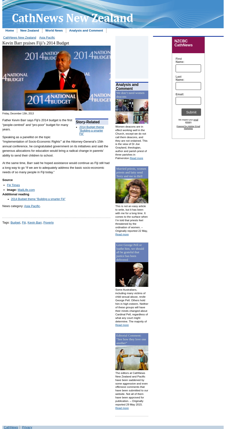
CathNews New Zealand (19, 37)
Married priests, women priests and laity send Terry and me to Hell (131, 172)
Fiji (24, 222)
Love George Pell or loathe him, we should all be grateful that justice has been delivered (130, 252)
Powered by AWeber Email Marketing (188, 127)
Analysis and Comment (86, 30)
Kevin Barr (35, 222)
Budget (15, 222)
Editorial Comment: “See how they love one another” (131, 339)
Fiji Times (13, 185)
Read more (136, 158)
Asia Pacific (47, 37)
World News (54, 30)
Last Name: (179, 78)
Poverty (48, 222)
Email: (179, 94)
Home (9, 30)
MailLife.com (26, 190)
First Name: (179, 60)
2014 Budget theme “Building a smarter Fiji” (91, 130)
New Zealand (29, 30)
